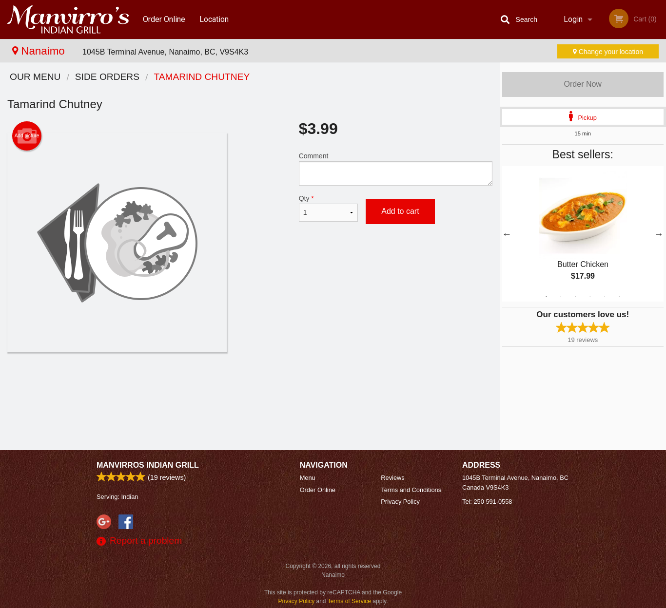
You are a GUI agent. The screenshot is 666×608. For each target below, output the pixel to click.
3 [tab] (575, 297)
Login (573, 19)
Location (214, 19)
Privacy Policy (400, 501)
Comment (395, 169)
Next (659, 234)
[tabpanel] (583, 234)
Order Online (164, 19)
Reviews (392, 477)
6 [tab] (619, 297)
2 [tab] (561, 297)
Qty (328, 208)
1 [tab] (546, 297)
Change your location (608, 52)
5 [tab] (604, 297)
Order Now (583, 84)
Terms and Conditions (411, 490)
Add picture (27, 136)
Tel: (487, 501)
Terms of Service (349, 601)
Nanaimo (40, 51)
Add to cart (400, 211)
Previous (507, 234)
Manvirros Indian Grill (148, 465)
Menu (307, 477)
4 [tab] (590, 297)
